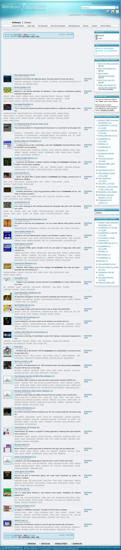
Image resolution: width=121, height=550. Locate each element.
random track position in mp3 (30, 387)
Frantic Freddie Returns (44, 169)
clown (50, 463)
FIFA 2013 (18, 347)
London (40, 343)
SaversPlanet (16, 341)
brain (5, 181)
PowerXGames (25, 154)
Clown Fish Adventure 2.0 (25, 457)
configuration (34, 441)
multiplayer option (56, 240)
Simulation (43, 314)
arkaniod (25, 98)
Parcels (20, 184)
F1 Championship (31, 135)
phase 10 (64, 514)
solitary (17, 255)
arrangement (19, 436)
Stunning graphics (24, 500)
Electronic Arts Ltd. (56, 358)
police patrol (44, 373)
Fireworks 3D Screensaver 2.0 (26, 317)
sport (29, 211)
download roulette (49, 113)
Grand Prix (45, 137)
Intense (36, 213)
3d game (35, 314)
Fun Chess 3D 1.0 (21, 489)
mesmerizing (45, 326)
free (11, 211)
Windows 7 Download (11, 30)
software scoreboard (72, 417)
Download (88, 78)
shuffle (32, 385)
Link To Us (114, 3)
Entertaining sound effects (65, 497)
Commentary (19, 358)
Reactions (71, 451)
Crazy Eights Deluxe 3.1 (24, 231)
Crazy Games (57, 181)
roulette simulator (27, 118)
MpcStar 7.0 (103, 150)
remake (65, 169)
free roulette (37, 115)
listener (42, 451)
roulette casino (14, 120)
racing (54, 370)
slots (68, 529)
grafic (78, 150)
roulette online (15, 118)
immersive (59, 196)
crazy (30, 238)
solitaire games (74, 253)
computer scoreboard (22, 419)
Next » (26, 34)
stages (62, 382)
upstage (71, 512)
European (28, 115)
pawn (49, 497)
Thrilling (66, 213)
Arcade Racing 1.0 (22, 202)
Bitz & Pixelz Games (56, 272)
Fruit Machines (66, 527)
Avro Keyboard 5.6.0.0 (107, 264)
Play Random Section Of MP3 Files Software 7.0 (34, 376)
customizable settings (47, 135)
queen (16, 497)
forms (78, 439)
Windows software (9, 272)
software (17, 152)
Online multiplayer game (43, 512)
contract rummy (20, 512)
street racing (54, 373)
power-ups (29, 485)
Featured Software (18, 26)
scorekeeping (19, 424)
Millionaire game (32, 84)
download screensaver (56, 324)
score (78, 421)
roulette (46, 115)
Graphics (37, 299)
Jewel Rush (47, 480)
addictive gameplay (34, 240)
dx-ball (11, 101)
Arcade (25, 213)
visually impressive (45, 436)
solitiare (77, 255)
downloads (26, 36)
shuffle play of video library (46, 402)
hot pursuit (76, 370)
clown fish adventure (39, 463)
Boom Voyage (47, 101)
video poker (69, 257)
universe (26, 441)
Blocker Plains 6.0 (21, 445)
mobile (57, 152)
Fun (28, 301)
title (19, 36)
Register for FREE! (107, 110)
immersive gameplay (21, 468)
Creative (77, 402)
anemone (17, 463)
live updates (19, 417)
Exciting (70, 299)
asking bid (35, 419)
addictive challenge (21, 167)
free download (61, 135)
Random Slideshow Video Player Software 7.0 (33, 391)
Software (16, 22)
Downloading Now (74, 26)
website (6, 274)
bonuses (6, 213)
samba (12, 274)
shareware (18, 257)
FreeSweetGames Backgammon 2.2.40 (30, 219)
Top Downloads (43, 26)
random (17, 382)
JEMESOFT (46, 287)
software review (28, 96)
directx (21, 453)
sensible (17, 311)
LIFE (51, 439)
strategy (67, 228)
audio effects (46, 133)
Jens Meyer (56, 287)
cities (39, 341)
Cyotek (22, 485)
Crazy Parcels (19, 181)
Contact (106, 3)
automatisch (30, 289)
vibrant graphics (68, 466)
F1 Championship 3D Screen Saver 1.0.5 (31, 124)
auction (39, 417)
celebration (70, 324)
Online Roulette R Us (25, 113)
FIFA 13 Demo (35, 355)
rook (21, 497)
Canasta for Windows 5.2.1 (25, 263)
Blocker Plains (66, 152)
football (57, 314)
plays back (69, 397)
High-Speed (59, 211)
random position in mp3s (45, 385)
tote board (57, 421)
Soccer (16, 314)
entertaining (27, 81)
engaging (45, 81)
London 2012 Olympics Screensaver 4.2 (31, 332)
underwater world (36, 468)
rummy (46, 272)
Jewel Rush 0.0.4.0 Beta (24, 471)
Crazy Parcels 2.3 (21, 173)
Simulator (34, 301)
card (43, 240)
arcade (55, 101)
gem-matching (39, 485)
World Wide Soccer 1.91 (24, 305)
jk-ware (72, 150)
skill (30, 213)
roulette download (9, 113)
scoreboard (48, 421)
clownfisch (45, 466)
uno (47, 240)
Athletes (33, 341)
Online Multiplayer (68, 355)
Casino (18, 287)
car (74, 135)
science (77, 326)
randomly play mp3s (62, 385)
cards (70, 238)
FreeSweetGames (20, 228)
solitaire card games (21, 253)
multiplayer (43, 228)
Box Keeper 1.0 (104, 254)
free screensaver (67, 326)
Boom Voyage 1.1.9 (22, 87)
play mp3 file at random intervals (46, 382)
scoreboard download (48, 419)
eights (24, 240)
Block (16, 451)
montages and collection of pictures (27, 399)
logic (41, 181)
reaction (28, 453)
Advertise (32, 543)
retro (46, 167)
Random (45, 399)
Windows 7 (59, 98)
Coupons (94, 26)
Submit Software (105, 26)
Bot (4, 287)
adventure (67, 370)
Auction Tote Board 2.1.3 (24, 408)
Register (101, 35)
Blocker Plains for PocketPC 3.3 (27, 141)
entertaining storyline (60, 463)
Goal (61, 311)
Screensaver (47, 341)
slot (40, 529)
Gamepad (18, 299)
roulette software (63, 113)
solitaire (77, 257)
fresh (10, 181)
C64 (41, 167)
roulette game (40, 118)
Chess (40, 502)
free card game (33, 260)
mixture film (47, 397)
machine (17, 529)
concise (66, 181)
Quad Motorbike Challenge (50, 299)
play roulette (38, 113)
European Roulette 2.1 (23, 104)
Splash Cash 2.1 (21, 520)
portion (77, 397)
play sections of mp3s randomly (52, 387)
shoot (67, 211)
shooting (17, 211)
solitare (42, 260)
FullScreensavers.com (38, 324)
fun (24, 84)
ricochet (17, 98)
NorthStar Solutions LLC (37, 257)
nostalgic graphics (56, 167)
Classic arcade (51, 483)
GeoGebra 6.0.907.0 (106, 170)
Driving (63, 299)
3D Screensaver (20, 328)
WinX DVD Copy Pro (106, 80)
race (69, 135)
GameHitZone (28, 299)
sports (42, 213)
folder (56, 397)
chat (67, 517)
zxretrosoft (57, 169)
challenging (37, 81)
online (5, 216)
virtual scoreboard (68, 421)
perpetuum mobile (69, 436)
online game (54, 514)
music (16, 385)
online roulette (8, 115)
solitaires (24, 255)
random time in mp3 (72, 387)
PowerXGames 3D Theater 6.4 (26, 427)
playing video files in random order (28, 397)
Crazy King (51, 196)
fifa (75, 311)
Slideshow (53, 399)
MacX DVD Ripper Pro (107, 68)
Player (61, 397)
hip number (72, 419)
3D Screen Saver (56, 137)
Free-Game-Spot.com (54, 213)
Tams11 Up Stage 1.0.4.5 (24, 506)
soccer (28, 314)
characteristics (58, 417)
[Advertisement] (22, 56)
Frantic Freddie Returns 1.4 (25, 158)
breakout (38, 101)
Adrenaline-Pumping (46, 211)
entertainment (63, 483)
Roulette (66, 287)
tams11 (62, 517)
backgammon (33, 228)
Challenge (62, 451)
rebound (6, 96)
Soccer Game (48, 355)
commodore (31, 169)
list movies (62, 399)
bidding (26, 421)
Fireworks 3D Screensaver (30, 326)
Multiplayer (62, 453)
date (37, 36)
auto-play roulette (56, 115)
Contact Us (77, 543)
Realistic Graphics (49, 529)
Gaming (51, 314)
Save (86, 80)
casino (5, 118)
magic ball (50, 98)
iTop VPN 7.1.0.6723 (106, 183)
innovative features (48, 96)
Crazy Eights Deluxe (46, 238)
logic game (75, 228)
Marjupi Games (37, 500)
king (53, 497)
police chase (34, 373)
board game (55, 228)
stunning (17, 324)
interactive (18, 81)
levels (13, 213)
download (33, 152)
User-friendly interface (32, 497)
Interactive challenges (29, 502)
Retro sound (57, 480)
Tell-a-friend (96, 3)
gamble (17, 527)
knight (43, 497)
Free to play (26, 517)
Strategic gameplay (73, 500)
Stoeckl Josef (29, 184)
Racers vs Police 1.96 (23, 361)
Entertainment (36, 311)
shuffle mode (24, 385)
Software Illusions (27, 527)
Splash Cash (61, 529)
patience (65, 253)
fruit (37, 529)
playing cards (42, 253)
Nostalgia (25, 529)
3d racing (17, 370)
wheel (5, 120)
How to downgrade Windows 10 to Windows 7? (106, 50)
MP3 (31, 382)
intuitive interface (61, 238)
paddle (18, 96)
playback (69, 382)
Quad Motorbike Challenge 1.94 (27, 293)
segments (17, 404)
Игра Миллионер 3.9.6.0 (24, 75)
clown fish (57, 466)
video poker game (54, 253)
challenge (32, 255)
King (44, 196)
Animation (7, 341)
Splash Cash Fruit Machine (44, 527)
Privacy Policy (61, 543)
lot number (34, 421)
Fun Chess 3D (59, 500)
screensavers (28, 133)
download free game (50, 311)
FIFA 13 (57, 355)
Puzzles (72, 483)
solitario (33, 253)
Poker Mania (66, 260)
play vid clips (34, 404)
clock (35, 343)
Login (100, 38)
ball (60, 101)
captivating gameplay (37, 98)
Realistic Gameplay (42, 358)
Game (14, 184)
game (32, 101)
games (37, 96)
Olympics (26, 341)
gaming (66, 115)
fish (51, 466)
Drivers (27, 22)
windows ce (36, 150)
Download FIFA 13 (21, 355)
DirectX (40, 152)
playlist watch (72, 399)
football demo (69, 358)
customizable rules (69, 240)
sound (16, 150)
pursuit (42, 370)
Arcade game (68, 480)
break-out (59, 96)
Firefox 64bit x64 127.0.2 (108, 136)
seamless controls (27, 466)
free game (42, 255)
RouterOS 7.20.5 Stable (107, 192)
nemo (24, 463)
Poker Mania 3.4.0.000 (23, 244)
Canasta (21, 272)
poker (71, 255)
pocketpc (44, 150)
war (15, 500)
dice (62, 228)
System (22, 289)
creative (47, 181)
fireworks (25, 324)
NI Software (53, 81)
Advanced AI (29, 358)
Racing (6, 211)
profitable (11, 287)
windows (34, 436)
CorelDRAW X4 (104, 147)
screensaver (73, 133)
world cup (25, 311)
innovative (7, 196)
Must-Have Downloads (58, 26)
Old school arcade (35, 480)
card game (52, 255)
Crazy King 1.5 (20, 187)
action (13, 96)
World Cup (68, 311)
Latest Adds (31, 26)
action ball (25, 101)
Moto (24, 301)
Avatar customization (39, 517)
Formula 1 (18, 133)
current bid (47, 417)
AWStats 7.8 (103, 144)
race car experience (33, 137)
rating (33, 36)
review (40, 272)
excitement (51, 118)
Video (42, 404)
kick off (22, 314)
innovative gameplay (72, 167)
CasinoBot (7, 289)
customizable (30, 417)
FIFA (78, 355)
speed (23, 137)
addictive (66, 150)
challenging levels (20, 480)
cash (73, 529)
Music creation (61, 512)
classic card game (20, 238)
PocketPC (76, 152)
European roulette (62, 118)
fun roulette (19, 115)
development (49, 152)
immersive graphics (59, 133)
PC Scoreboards (31, 424)
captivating (27, 199)
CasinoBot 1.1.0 (21, 278)
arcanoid (17, 101)
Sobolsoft (24, 382)
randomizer (69, 402)
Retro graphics (40, 483)
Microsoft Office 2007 (106, 164)
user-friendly (18, 260)
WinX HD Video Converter (108, 64)
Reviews (85, 26)
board (41, 421)
